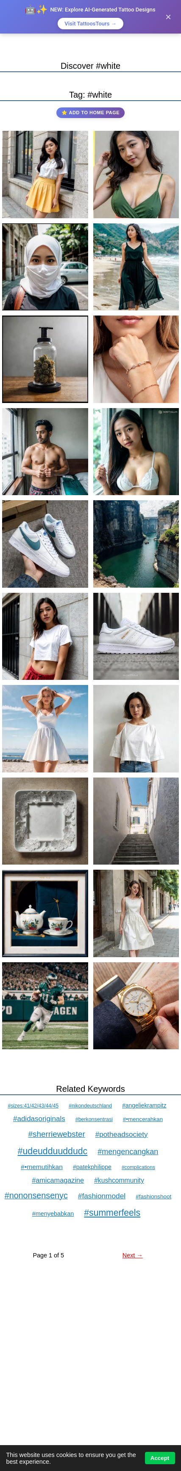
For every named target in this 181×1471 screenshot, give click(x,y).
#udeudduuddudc (53, 1151)
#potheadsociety (121, 1134)
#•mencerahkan (143, 1119)
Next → (133, 1255)
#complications (138, 1167)
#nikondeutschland (90, 1106)
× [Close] (168, 17)
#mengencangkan (127, 1151)
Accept (159, 1458)
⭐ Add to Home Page (90, 112)
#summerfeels (112, 1212)
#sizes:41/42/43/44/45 (33, 1106)
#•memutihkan (42, 1166)
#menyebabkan (53, 1213)
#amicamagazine (58, 1180)
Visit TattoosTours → (90, 23)
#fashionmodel (101, 1196)
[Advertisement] (90, 1379)
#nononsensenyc (36, 1195)
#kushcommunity (119, 1180)
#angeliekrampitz (144, 1105)
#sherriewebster (56, 1134)
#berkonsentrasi (94, 1119)
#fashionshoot (153, 1196)
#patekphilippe (92, 1167)
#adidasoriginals (39, 1119)
